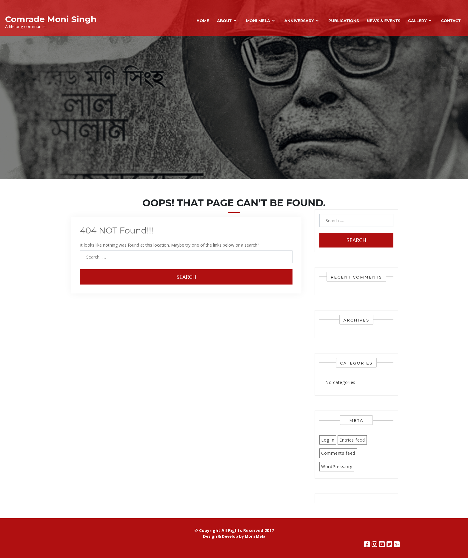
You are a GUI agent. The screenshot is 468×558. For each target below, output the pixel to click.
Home (202, 20)
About (224, 20)
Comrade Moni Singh (50, 19)
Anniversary (299, 20)
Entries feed (352, 440)
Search (186, 276)
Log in (327, 440)
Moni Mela (258, 20)
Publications (343, 20)
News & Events (383, 20)
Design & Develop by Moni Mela (234, 536)
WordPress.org (336, 466)
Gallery (417, 20)
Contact (451, 20)
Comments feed (338, 453)
